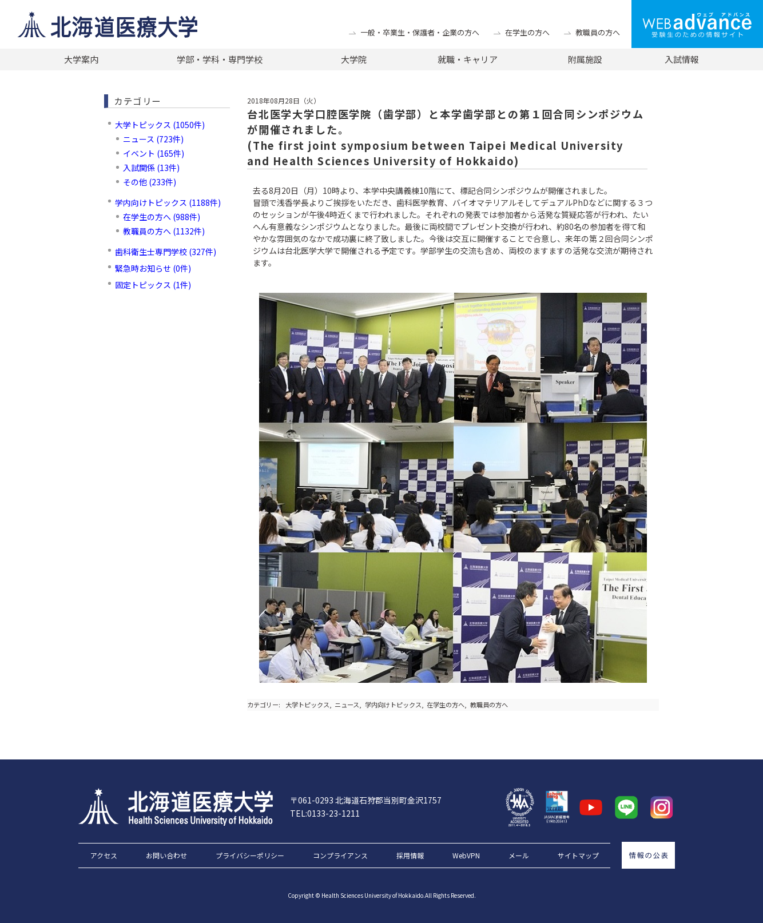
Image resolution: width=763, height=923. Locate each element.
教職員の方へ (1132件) (164, 231)
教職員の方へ (597, 32)
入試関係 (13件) (151, 167)
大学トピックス (307, 704)
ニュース (347, 704)
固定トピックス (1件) (153, 285)
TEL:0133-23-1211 (325, 813)
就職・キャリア (468, 59)
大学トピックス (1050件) (160, 124)
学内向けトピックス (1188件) (168, 202)
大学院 (354, 59)
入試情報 (682, 59)
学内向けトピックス (393, 704)
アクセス (103, 855)
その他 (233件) (149, 182)
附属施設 (585, 59)
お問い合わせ (166, 855)
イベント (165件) (153, 153)
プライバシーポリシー (250, 855)
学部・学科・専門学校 (220, 59)
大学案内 (81, 59)
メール (518, 855)
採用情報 (410, 855)
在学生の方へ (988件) (161, 216)
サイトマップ (578, 855)
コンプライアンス (340, 855)
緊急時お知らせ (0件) (153, 268)
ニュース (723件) (153, 139)
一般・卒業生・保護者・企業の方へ (419, 32)
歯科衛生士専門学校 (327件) (165, 251)
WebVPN (466, 855)
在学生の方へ (527, 32)
